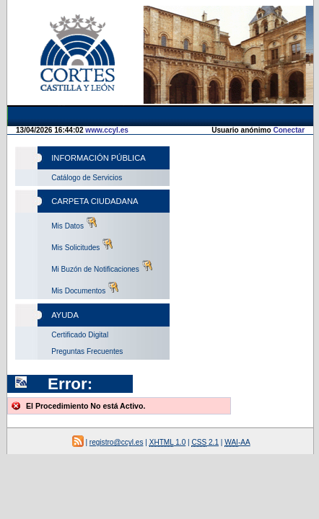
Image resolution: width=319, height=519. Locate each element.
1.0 (242, 366)
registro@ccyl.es (117, 366)
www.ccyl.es (105, 185)
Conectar (259, 135)
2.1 (121, 386)
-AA (200, 386)
